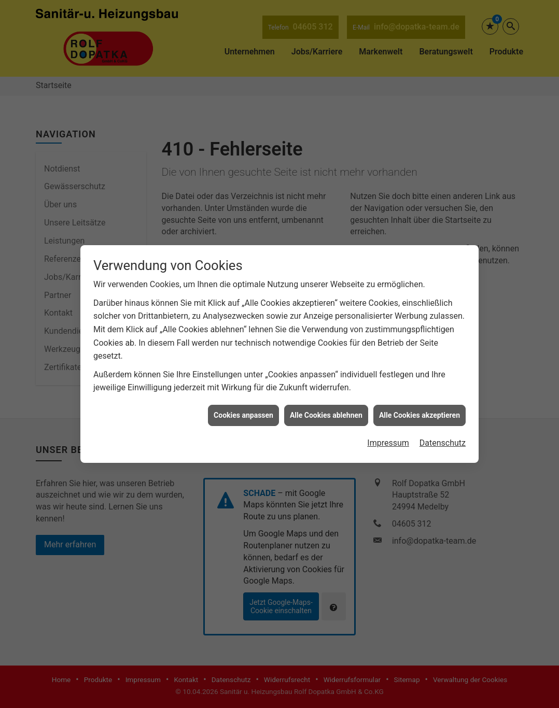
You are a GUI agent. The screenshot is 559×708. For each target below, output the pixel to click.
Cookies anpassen (243, 406)
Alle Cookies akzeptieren (419, 406)
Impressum (388, 434)
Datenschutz (443, 434)
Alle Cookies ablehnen (326, 406)
